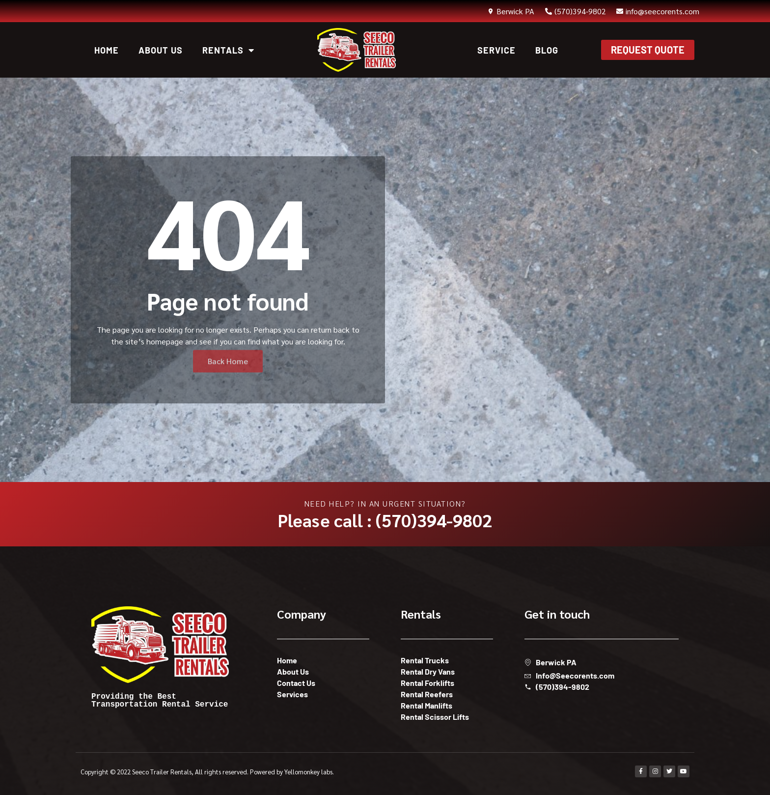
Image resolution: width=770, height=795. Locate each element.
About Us (160, 50)
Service (496, 50)
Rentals (228, 50)
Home (106, 50)
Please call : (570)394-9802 (385, 520)
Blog (546, 50)
